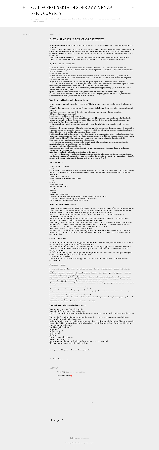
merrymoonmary (87, 443)
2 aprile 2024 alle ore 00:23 (75, 372)
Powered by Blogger (79, 438)
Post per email (63, 359)
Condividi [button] (26, 35)
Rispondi (61, 379)
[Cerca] (134, 7)
